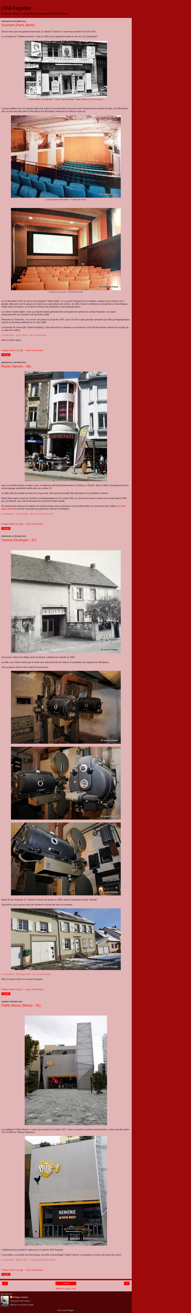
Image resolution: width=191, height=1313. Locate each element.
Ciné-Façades (16, 8)
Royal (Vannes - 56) (16, 366)
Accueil (66, 1283)
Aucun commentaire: (35, 350)
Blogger (70, 1310)
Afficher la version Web (66, 1289)
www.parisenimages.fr (95, 99)
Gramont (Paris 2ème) (18, 25)
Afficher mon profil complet (21, 1305)
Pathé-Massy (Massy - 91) (21, 1005)
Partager (6, 355)
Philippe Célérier (21, 1297)
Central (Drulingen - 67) (18, 540)
